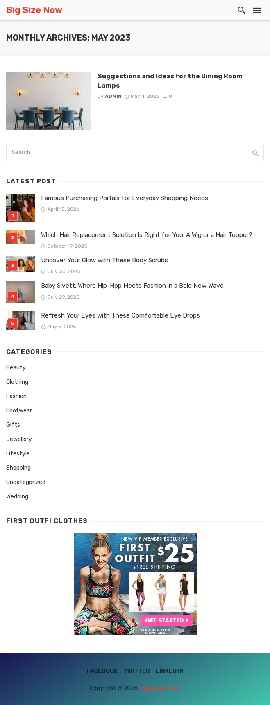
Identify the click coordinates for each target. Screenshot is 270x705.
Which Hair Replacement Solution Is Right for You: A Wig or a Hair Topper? (146, 235)
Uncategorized (25, 482)
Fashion (16, 396)
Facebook (102, 671)
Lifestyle (18, 453)
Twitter (136, 671)
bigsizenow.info (159, 688)
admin (113, 96)
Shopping (18, 467)
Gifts (13, 424)
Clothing (17, 381)
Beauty (16, 367)
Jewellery (19, 439)
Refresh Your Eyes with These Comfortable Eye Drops (120, 315)
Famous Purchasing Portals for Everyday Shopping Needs (124, 198)
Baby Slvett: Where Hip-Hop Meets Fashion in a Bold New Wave (132, 285)
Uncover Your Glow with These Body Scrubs (104, 260)
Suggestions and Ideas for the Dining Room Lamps (170, 80)
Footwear (19, 410)
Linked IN (170, 671)
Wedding (17, 496)
